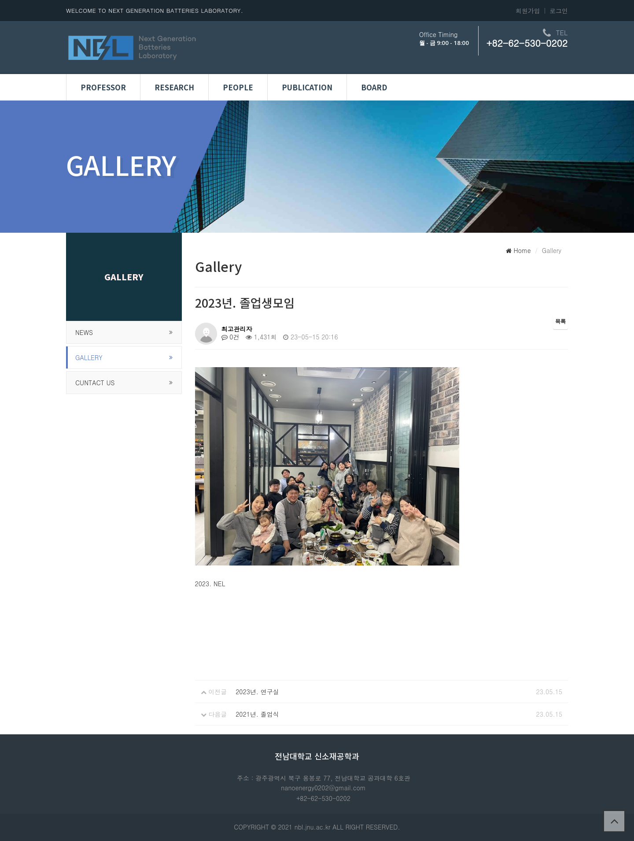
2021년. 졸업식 (257, 714)
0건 (230, 336)
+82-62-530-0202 (527, 42)
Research (174, 87)
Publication (307, 87)
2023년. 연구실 (257, 691)
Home (518, 250)
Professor (103, 87)
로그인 (558, 10)
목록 (560, 321)
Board (374, 87)
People (238, 87)
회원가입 (528, 10)
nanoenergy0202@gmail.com (323, 787)
